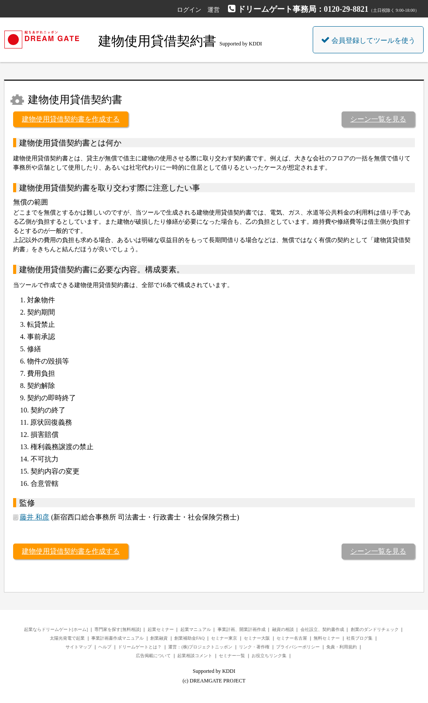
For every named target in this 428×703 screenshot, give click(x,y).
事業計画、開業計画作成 (241, 629)
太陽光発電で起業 (67, 638)
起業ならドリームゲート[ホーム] (56, 629)
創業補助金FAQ (189, 638)
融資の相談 (283, 629)
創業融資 (159, 638)
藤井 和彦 (34, 517)
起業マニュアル (195, 629)
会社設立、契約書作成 (322, 629)
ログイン (189, 10)
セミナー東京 (224, 638)
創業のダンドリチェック (375, 629)
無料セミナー (327, 638)
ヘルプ (104, 646)
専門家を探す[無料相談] (117, 629)
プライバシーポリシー (298, 646)
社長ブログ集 (359, 638)
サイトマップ (79, 646)
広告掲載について (153, 655)
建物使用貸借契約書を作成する (71, 119)
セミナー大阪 (257, 638)
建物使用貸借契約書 (157, 41)
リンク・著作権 (254, 646)
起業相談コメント (194, 655)
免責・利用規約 (341, 646)
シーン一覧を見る (378, 119)
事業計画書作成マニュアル (117, 638)
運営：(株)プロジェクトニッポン (200, 646)
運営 (213, 10)
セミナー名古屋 (291, 638)
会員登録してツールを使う (368, 39)
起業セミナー (161, 629)
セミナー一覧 (232, 655)
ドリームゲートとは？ (140, 646)
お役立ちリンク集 (269, 655)
